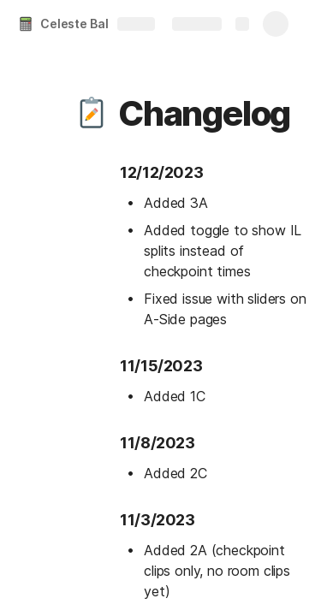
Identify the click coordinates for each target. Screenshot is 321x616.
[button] (91, 113)
